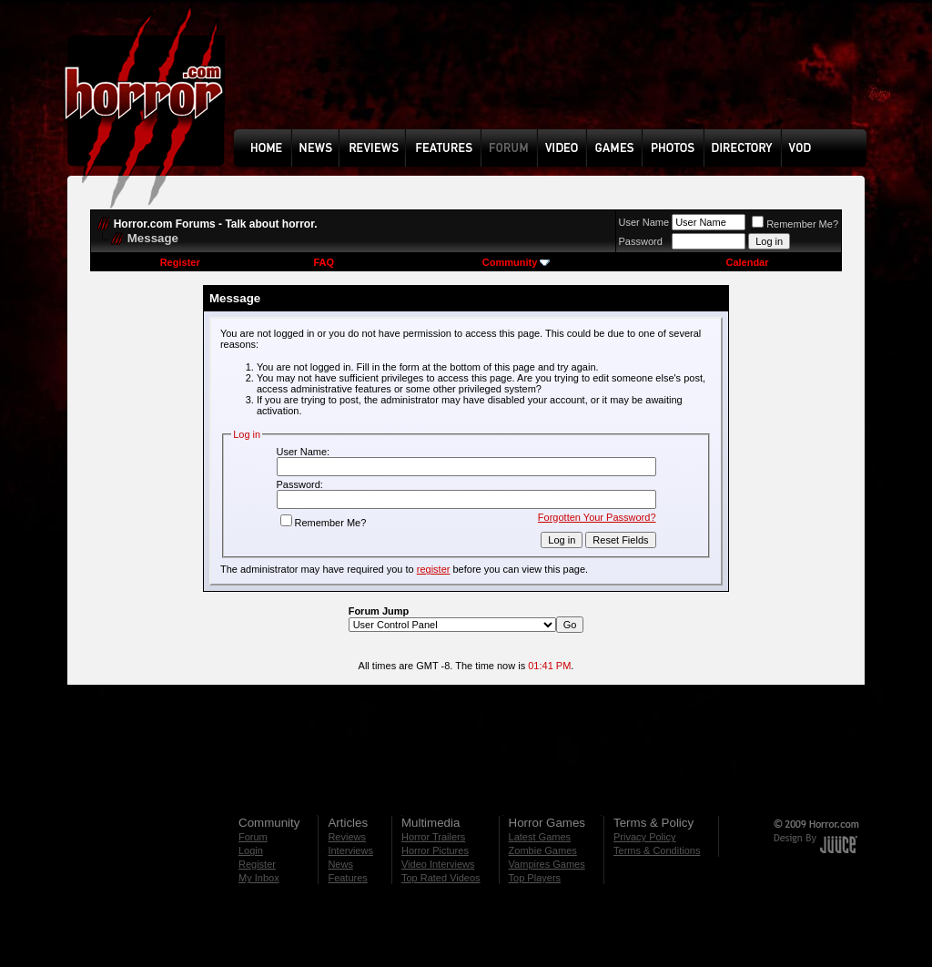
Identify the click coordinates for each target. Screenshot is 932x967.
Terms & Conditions (656, 850)
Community (516, 262)
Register (180, 262)
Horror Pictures (435, 850)
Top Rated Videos (441, 877)
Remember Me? (795, 224)
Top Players (535, 877)
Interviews (350, 850)
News (340, 864)
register (434, 569)
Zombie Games (543, 850)
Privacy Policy (644, 836)
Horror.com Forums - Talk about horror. (216, 224)
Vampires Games (547, 864)
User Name (644, 222)
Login (250, 850)
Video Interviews (438, 864)
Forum (253, 836)
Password (641, 241)
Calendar (746, 262)
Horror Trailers (433, 836)
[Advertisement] (556, 78)
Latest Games (540, 836)
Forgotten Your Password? (597, 517)
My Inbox (258, 877)
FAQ (323, 262)
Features (347, 877)
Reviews (347, 836)
